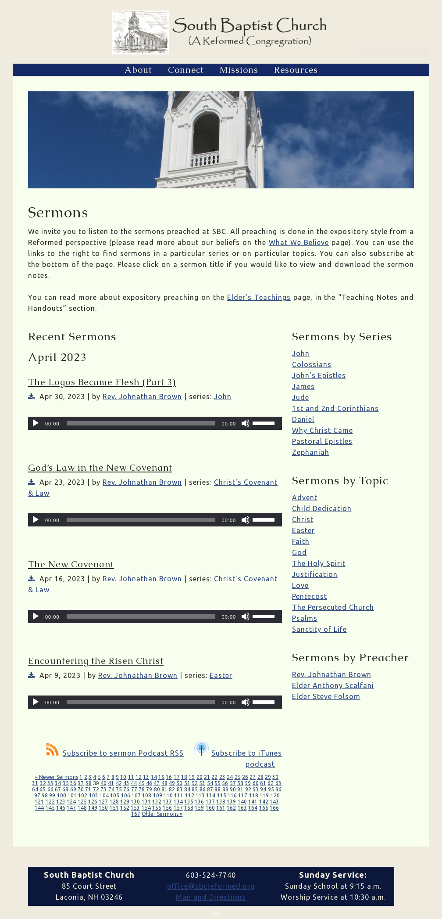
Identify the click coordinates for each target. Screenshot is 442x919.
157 (178, 808)
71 (88, 789)
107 (136, 795)
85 (195, 789)
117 (242, 795)
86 (203, 789)
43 (126, 783)
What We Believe (299, 242)
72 (96, 789)
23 (222, 777)
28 (260, 777)
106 (125, 795)
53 (202, 783)
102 (82, 795)
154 (146, 808)
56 (225, 783)
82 (172, 789)
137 (210, 801)
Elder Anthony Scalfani (333, 685)
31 (35, 783)
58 (240, 783)
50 (179, 783)
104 (104, 795)
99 (52, 795)
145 (50, 808)
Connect (186, 70)
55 (217, 783)
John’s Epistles (319, 375)
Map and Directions (211, 897)
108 (146, 795)
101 (72, 795)
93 (256, 789)
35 (66, 783)
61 (263, 783)
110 (168, 795)
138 (220, 801)
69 (73, 789)
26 (245, 777)
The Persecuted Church (333, 607)
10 (123, 777)
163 (242, 808)
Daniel (303, 419)
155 (156, 808)
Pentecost (309, 596)
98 (45, 795)
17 (177, 777)
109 (157, 795)
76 (126, 789)
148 (82, 808)
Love (300, 585)
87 (210, 789)
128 (114, 801)
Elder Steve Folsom (326, 696)
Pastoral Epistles (322, 441)
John (223, 396)
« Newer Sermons (56, 777)
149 (92, 808)
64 (35, 789)
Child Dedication (322, 508)
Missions (239, 70)
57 (233, 783)
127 (103, 801)
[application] (155, 423)
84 (187, 789)
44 (134, 783)
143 (274, 801)
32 (43, 783)
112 (189, 795)
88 (217, 789)
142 (263, 801)
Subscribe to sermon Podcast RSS (115, 753)
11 (131, 777)
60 (256, 783)
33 (50, 783)
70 (81, 789)
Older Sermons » (162, 814)
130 (135, 801)
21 (207, 777)
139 (231, 801)
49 (172, 783)
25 (238, 777)
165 (263, 808)
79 (149, 789)
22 (214, 777)
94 (263, 789)
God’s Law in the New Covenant (100, 467)
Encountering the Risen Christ (96, 661)
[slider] (141, 423)
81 (164, 789)
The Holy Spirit (319, 563)
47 (156, 783)
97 (37, 795)
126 (92, 801)
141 (252, 801)
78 (142, 789)
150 (103, 808)
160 (210, 808)
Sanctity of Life (319, 629)
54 (210, 783)
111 (178, 795)
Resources (296, 70)
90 (233, 789)
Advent (304, 497)
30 (275, 777)
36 (73, 783)
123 (60, 801)
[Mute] (245, 423)
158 (188, 808)
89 (225, 789)
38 (89, 783)
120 (275, 795)
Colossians (312, 364)
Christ (303, 519)
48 (164, 783)
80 (157, 789)
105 (114, 795)
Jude (300, 397)
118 (253, 795)
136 (199, 801)
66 (50, 789)
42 (119, 783)
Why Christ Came (322, 430)
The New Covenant (71, 564)
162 (231, 808)
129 (124, 801)
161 (220, 808)
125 (82, 801)
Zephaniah (310, 452)
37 (81, 783)
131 (146, 801)
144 (39, 808)
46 (149, 783)
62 (270, 783)
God (299, 552)
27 (253, 777)
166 (274, 808)
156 (167, 808)
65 (42, 789)
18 (184, 777)
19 (192, 777)
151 (114, 808)
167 (135, 814)
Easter (221, 675)
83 (180, 789)
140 (242, 801)
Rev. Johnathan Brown (142, 396)
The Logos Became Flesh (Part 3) (102, 382)
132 (156, 801)
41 (111, 783)
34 (58, 783)
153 (135, 808)
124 (71, 801)
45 (142, 783)
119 (264, 795)
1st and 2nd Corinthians (335, 408)
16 (169, 777)
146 (60, 808)
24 (230, 777)
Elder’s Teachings (259, 297)
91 (240, 789)
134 (178, 801)
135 (188, 801)
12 (138, 777)
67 (58, 789)
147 (71, 808)
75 (119, 789)
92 (248, 789)
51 (187, 783)
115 (221, 795)
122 (50, 801)
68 (65, 789)
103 (93, 795)
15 (161, 777)
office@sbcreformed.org (211, 886)
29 (268, 777)
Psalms (304, 618)
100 (61, 795)
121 (39, 801)
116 (232, 795)
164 (252, 808)
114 (210, 795)
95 (271, 789)
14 (154, 777)
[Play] (35, 423)
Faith (301, 541)
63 (278, 783)
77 (134, 789)
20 (199, 777)
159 (199, 808)
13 (146, 777)
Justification (315, 574)
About (138, 70)
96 (278, 789)
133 (167, 801)
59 (248, 783)
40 (103, 783)
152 (124, 808)
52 (195, 783)
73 (103, 789)
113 (200, 795)
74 (111, 789)
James (303, 386)
